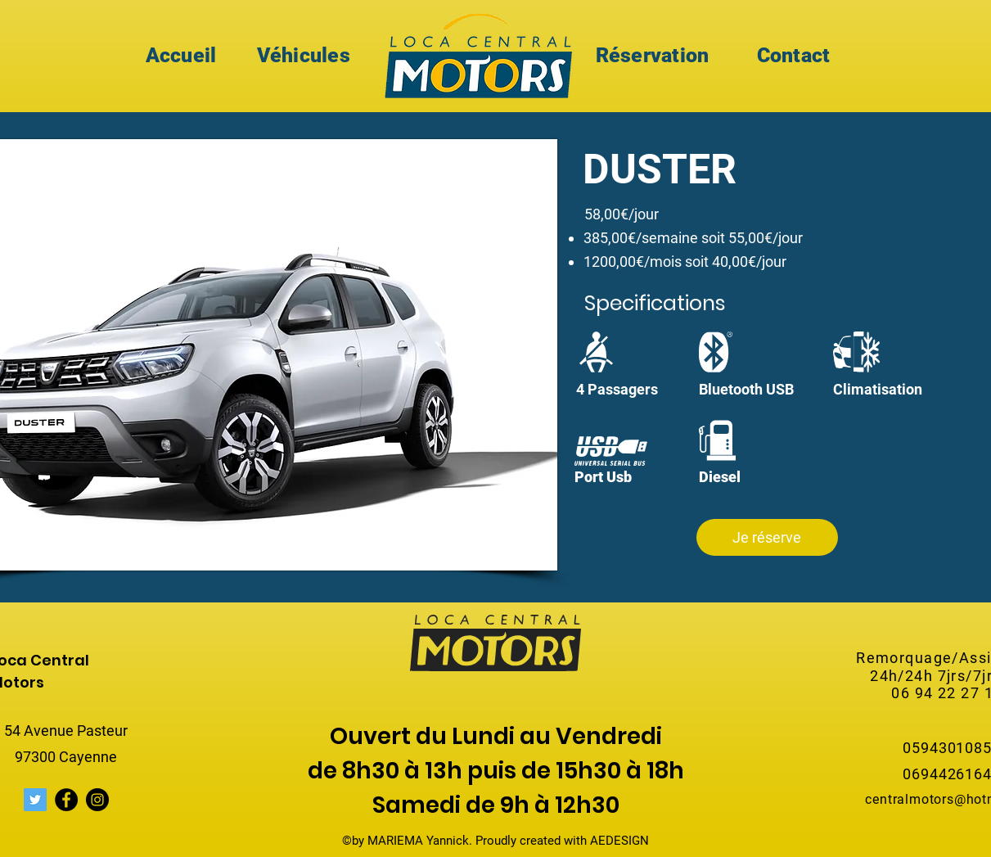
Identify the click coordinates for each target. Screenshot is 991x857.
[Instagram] (97, 799)
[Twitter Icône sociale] (35, 799)
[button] (767, 537)
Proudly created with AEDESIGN (562, 840)
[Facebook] (66, 799)
